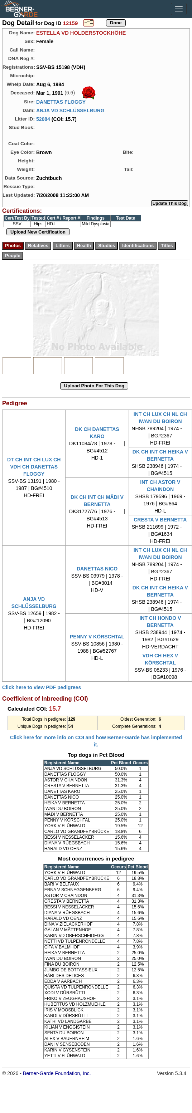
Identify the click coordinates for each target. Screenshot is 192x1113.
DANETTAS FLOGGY (61, 102)
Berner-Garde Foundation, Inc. (57, 1073)
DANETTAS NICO (97, 569)
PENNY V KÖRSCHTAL (97, 636)
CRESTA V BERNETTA (160, 520)
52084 (43, 119)
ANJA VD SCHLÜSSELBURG (70, 110)
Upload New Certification (38, 232)
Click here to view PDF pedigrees (41, 687)
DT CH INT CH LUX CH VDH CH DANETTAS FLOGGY (34, 467)
